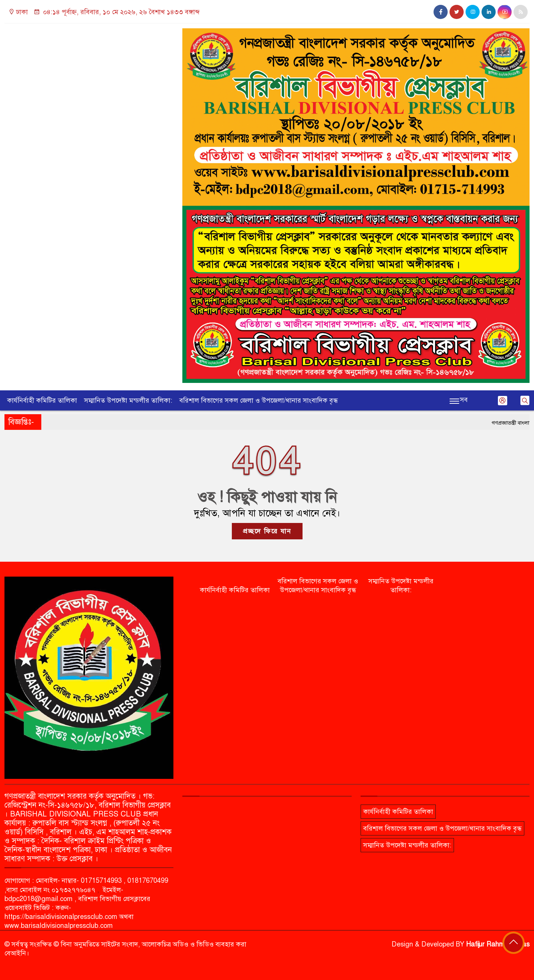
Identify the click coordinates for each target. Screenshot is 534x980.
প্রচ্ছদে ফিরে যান (267, 531)
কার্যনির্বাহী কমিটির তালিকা (42, 400)
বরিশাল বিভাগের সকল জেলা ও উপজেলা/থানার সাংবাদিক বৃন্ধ (258, 400)
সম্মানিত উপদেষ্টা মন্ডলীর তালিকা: (128, 400)
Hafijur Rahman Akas (498, 944)
